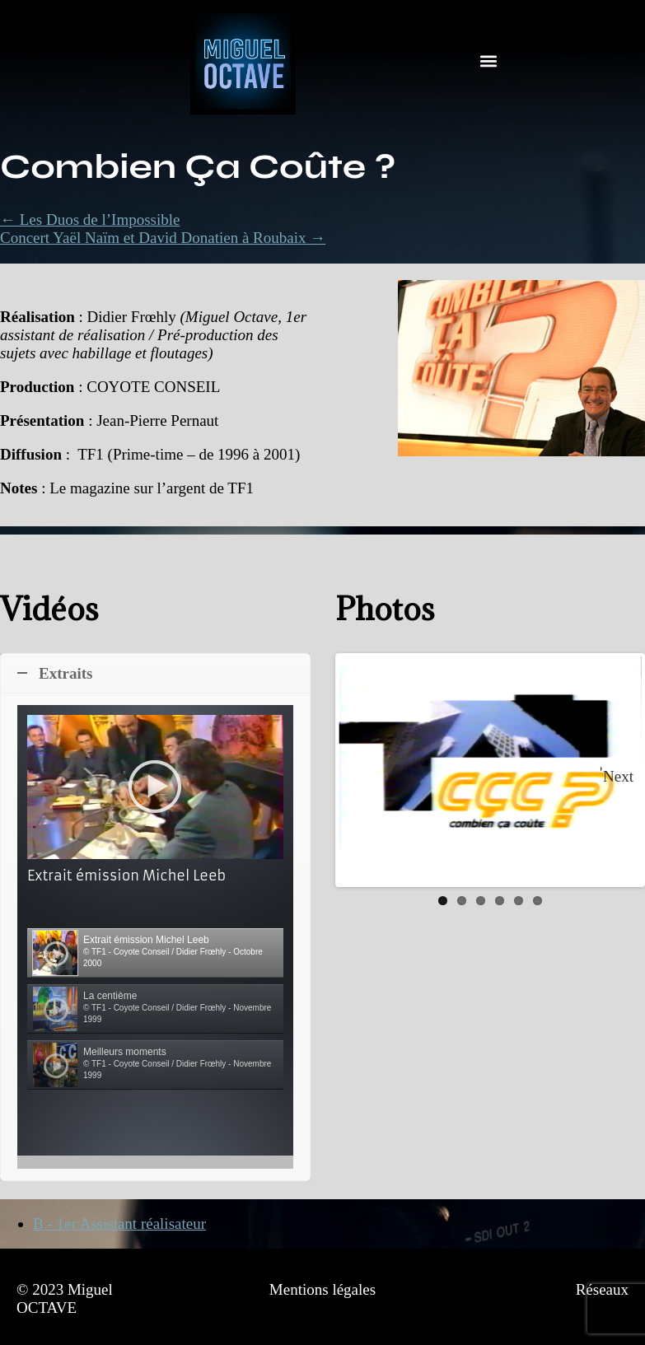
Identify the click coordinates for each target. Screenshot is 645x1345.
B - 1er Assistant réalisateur (119, 1223)
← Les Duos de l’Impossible (90, 219)
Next (618, 776)
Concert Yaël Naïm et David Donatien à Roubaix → (162, 237)
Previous (363, 770)
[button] (488, 61)
